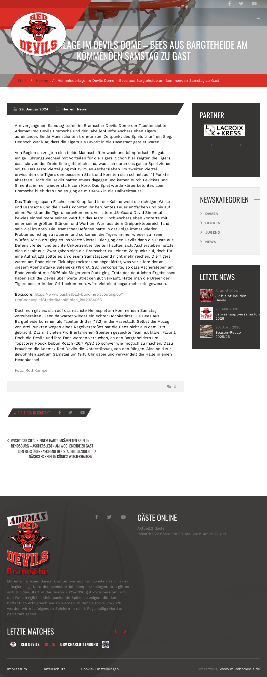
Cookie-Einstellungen (100, 658)
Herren (42, 80)
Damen (211, 214)
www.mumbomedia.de (240, 658)
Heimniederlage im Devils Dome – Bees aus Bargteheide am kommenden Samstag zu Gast (133, 50)
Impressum (17, 658)
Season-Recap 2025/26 (228, 334)
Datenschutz (54, 658)
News (82, 109)
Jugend (212, 232)
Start (22, 80)
